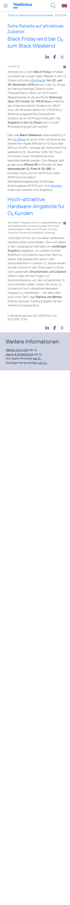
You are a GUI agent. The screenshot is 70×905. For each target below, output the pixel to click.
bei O (37, 358)
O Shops (19, 139)
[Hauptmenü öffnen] (5, 5)
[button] (47, 56)
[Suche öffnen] (53, 5)
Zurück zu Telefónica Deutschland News (30, 15)
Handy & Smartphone (19, 354)
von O (42, 363)
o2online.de (37, 80)
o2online (56, 185)
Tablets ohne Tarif (17, 350)
